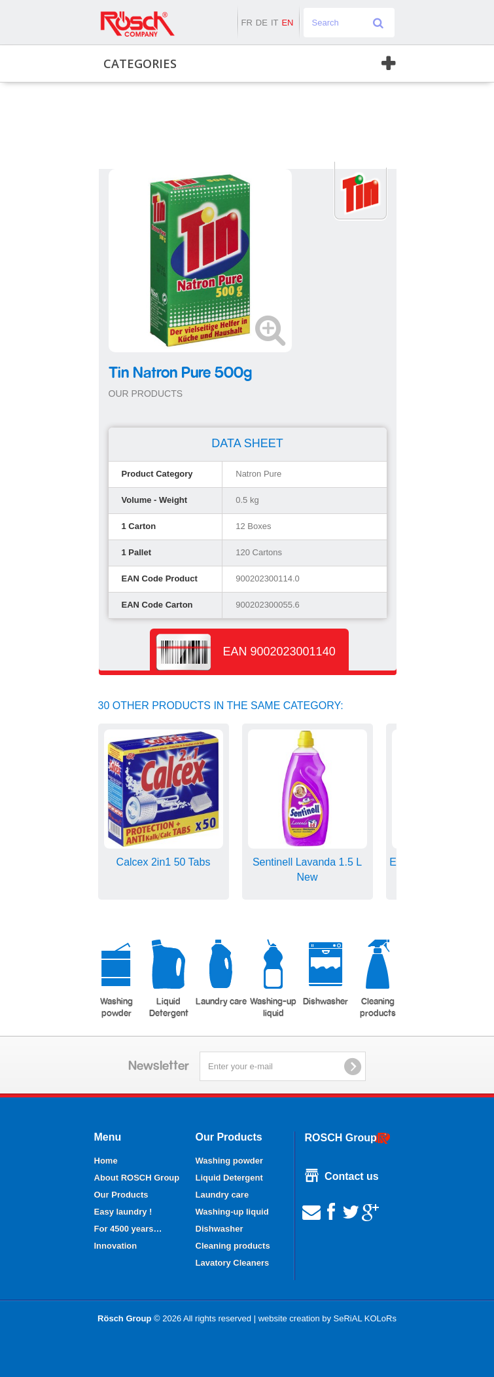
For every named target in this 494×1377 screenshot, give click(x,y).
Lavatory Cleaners (233, 1263)
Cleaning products (378, 978)
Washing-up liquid (273, 978)
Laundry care (221, 972)
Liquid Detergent (168, 978)
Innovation (115, 1246)
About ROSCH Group (137, 1178)
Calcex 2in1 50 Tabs (163, 862)
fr (246, 23)
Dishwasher (325, 972)
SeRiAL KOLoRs (365, 1318)
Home (106, 1161)
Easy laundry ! (123, 1212)
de (262, 23)
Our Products (121, 1195)
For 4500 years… (128, 1229)
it (275, 23)
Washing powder (116, 978)
